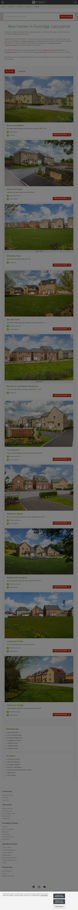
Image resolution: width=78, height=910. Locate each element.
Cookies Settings (59, 906)
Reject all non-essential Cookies (59, 901)
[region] (39, 901)
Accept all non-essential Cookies (59, 896)
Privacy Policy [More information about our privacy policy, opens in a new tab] (44, 895)
